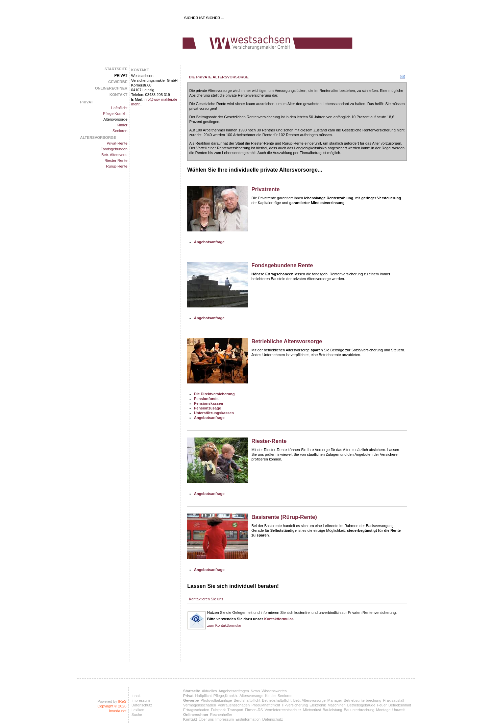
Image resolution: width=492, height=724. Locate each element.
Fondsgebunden (113, 149)
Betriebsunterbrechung (362, 700)
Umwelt (398, 710)
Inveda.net (117, 711)
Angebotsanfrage (209, 242)
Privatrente (265, 189)
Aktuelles (209, 691)
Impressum (140, 700)
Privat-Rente (117, 143)
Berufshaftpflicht (246, 700)
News (255, 691)
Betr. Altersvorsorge (309, 700)
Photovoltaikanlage (216, 700)
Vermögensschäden (199, 705)
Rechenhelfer (221, 715)
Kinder (122, 125)
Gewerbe (117, 82)
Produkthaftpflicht (265, 705)
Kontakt (118, 95)
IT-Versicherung (295, 705)
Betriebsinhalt (400, 705)
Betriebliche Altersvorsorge (286, 341)
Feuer (382, 705)
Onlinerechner (111, 88)
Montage (383, 710)
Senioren (120, 131)
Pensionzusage (207, 408)
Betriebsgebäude (361, 705)
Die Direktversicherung (214, 394)
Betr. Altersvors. (114, 155)
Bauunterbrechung (359, 710)
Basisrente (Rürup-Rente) (284, 517)
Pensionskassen (208, 403)
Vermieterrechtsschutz (283, 710)
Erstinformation (248, 719)
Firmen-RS (254, 710)
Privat (120, 75)
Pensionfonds (206, 399)
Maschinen (336, 705)
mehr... (137, 104)
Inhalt (136, 696)
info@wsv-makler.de (160, 99)
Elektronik (318, 705)
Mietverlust (312, 710)
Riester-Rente (115, 160)
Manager (334, 700)
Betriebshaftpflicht (276, 700)
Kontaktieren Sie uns (206, 599)
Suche (136, 715)
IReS (122, 701)
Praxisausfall (393, 700)
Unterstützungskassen (214, 413)
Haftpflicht (119, 108)
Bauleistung (332, 710)
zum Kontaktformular (224, 625)
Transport (235, 710)
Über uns (206, 719)
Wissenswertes (274, 691)
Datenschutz (141, 705)
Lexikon (137, 710)
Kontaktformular (278, 619)
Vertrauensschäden (234, 705)
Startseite (115, 69)
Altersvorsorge (115, 119)
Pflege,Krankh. (115, 113)
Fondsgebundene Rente (282, 265)
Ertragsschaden (196, 710)
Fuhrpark (218, 710)
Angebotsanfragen (234, 691)
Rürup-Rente (116, 166)
